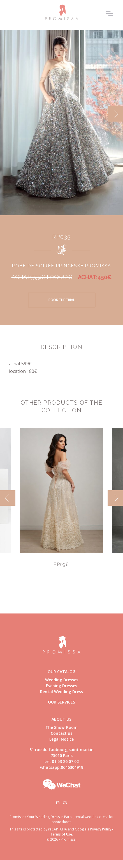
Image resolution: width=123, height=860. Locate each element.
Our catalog (61, 671)
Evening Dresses (61, 685)
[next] (115, 114)
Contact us (61, 733)
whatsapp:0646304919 (61, 767)
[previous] (7, 498)
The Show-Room (61, 727)
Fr (58, 802)
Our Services (61, 702)
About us (61, 719)
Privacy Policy (100, 829)
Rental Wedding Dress (61, 691)
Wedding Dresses (61, 679)
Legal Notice (61, 739)
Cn (65, 802)
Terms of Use (61, 834)
